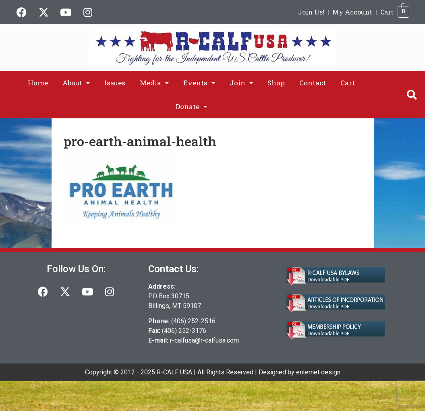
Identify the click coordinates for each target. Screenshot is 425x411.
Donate (191, 106)
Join (241, 82)
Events (199, 82)
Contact (312, 82)
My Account (352, 12)
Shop (276, 82)
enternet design (318, 372)
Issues (114, 82)
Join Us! (311, 12)
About (76, 82)
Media (154, 82)
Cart (387, 12)
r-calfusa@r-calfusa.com (204, 340)
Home (38, 82)
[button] (76, 83)
